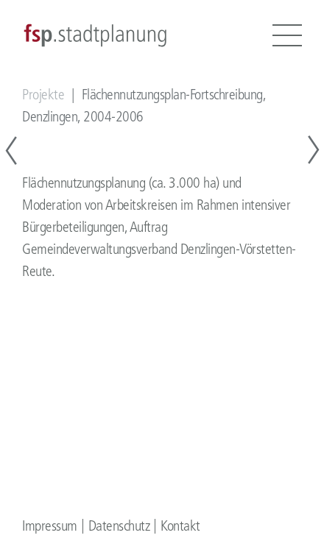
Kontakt (180, 525)
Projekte (43, 94)
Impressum (49, 525)
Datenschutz (119, 525)
